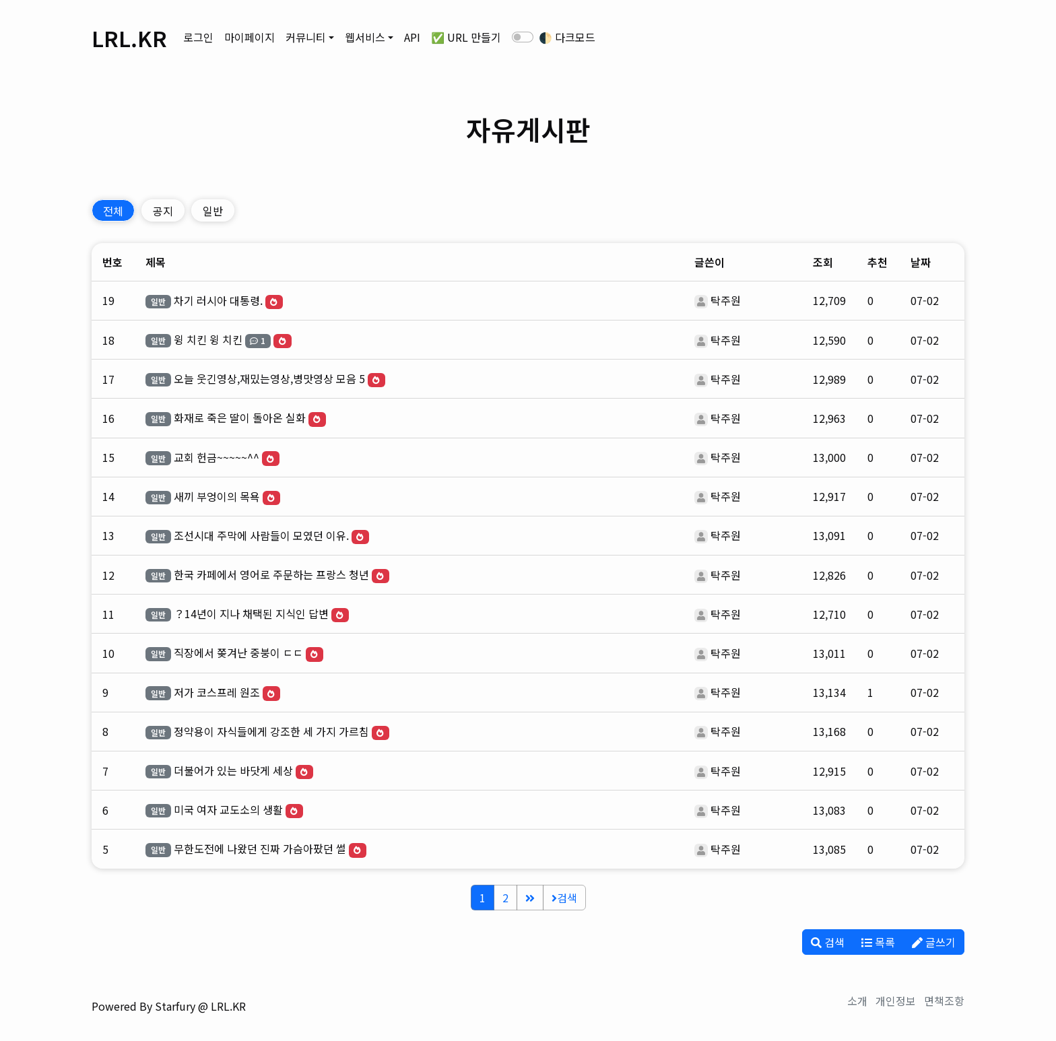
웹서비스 (365, 37)
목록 (878, 942)
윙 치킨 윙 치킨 (208, 339)
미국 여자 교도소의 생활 (228, 809)
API (412, 37)
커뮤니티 (306, 37)
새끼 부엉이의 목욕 (217, 496)
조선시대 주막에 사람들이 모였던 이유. (261, 535)
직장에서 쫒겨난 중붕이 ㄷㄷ (238, 652)
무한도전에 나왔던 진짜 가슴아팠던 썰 (260, 848)
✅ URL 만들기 (466, 37)
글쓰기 (934, 942)
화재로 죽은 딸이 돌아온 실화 (240, 417)
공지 (163, 211)
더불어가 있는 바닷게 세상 (233, 770)
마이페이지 (249, 37)
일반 (213, 211)
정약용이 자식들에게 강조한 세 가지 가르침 (271, 731)
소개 (857, 1001)
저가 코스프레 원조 (217, 692)
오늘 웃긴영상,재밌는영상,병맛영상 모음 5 (269, 378)
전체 (113, 211)
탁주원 (726, 300)
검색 (564, 897)
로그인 (198, 37)
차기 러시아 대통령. (218, 300)
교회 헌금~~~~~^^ (216, 457)
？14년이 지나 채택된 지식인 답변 (251, 613)
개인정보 (896, 1001)
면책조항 (944, 1001)
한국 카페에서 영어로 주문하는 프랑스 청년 (271, 574)
